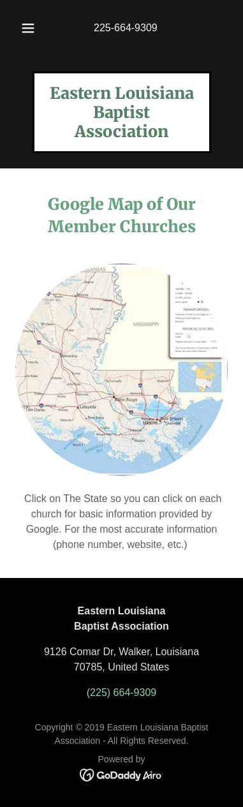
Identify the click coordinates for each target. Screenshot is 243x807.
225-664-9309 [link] (126, 27)
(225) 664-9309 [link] (121, 692)
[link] (122, 133)
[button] (28, 28)
